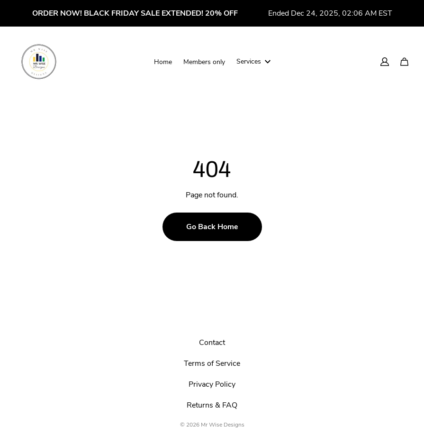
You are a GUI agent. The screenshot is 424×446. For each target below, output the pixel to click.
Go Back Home (212, 227)
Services (253, 61)
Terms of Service (212, 363)
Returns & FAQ (212, 405)
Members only (204, 61)
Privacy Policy (212, 384)
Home (163, 61)
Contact (212, 342)
